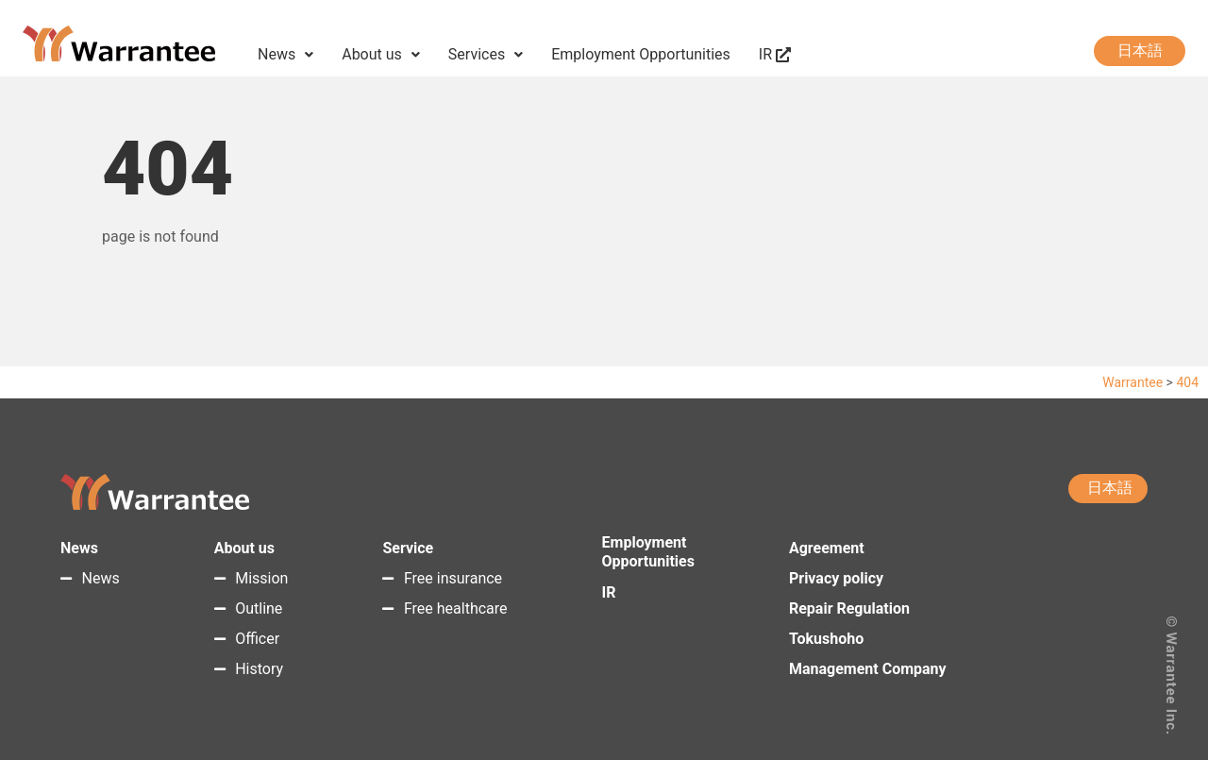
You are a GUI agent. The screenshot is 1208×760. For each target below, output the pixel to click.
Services (485, 54)
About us (381, 54)
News (285, 54)
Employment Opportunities (640, 54)
